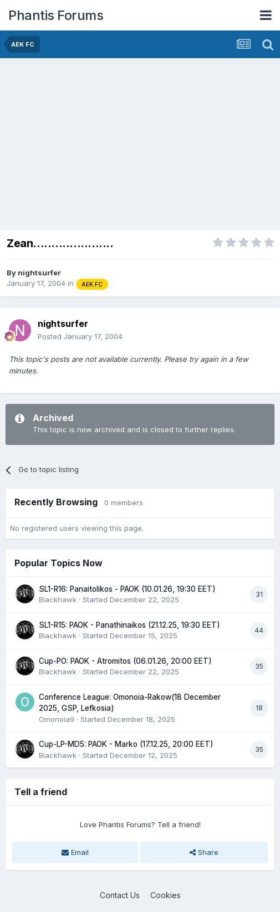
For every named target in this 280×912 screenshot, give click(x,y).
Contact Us (120, 895)
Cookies (165, 895)
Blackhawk (58, 599)
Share (204, 852)
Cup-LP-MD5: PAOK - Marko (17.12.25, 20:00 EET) (126, 744)
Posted (80, 336)
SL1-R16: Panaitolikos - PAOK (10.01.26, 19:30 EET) (127, 589)
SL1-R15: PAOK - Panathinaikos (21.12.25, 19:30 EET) (129, 625)
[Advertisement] (135, 141)
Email (75, 852)
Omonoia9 (56, 719)
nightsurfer (39, 272)
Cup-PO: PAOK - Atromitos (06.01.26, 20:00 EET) (125, 661)
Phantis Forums (55, 15)
